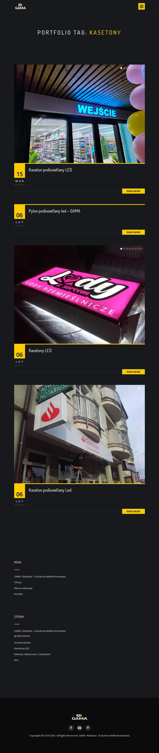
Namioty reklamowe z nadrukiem (32, 654)
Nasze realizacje (23, 588)
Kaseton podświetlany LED (50, 170)
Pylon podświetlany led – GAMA (54, 211)
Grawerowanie (22, 642)
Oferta (17, 582)
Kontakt (18, 594)
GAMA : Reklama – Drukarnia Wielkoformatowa (40, 576)
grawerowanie (22, 635)
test (16, 660)
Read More (133, 191)
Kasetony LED (40, 350)
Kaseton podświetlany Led (50, 490)
